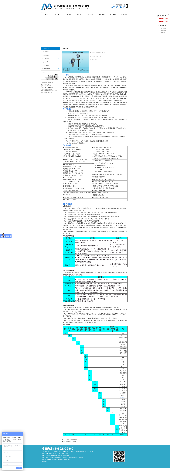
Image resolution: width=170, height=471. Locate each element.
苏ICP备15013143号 (52, 459)
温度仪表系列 (45, 58)
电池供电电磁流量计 (71, 441)
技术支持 (163, 32)
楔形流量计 (66, 451)
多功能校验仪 (82, 451)
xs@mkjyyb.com (48, 92)
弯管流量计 (74, 451)
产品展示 (45, 48)
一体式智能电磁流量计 (71, 439)
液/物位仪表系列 (46, 68)
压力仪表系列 (45, 55)
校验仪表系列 (45, 62)
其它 (43, 72)
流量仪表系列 (45, 52)
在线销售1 (163, 28)
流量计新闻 (90, 451)
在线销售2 (163, 30)
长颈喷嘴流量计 (56, 451)
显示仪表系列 (45, 65)
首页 (46, 14)
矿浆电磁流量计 (46, 451)
